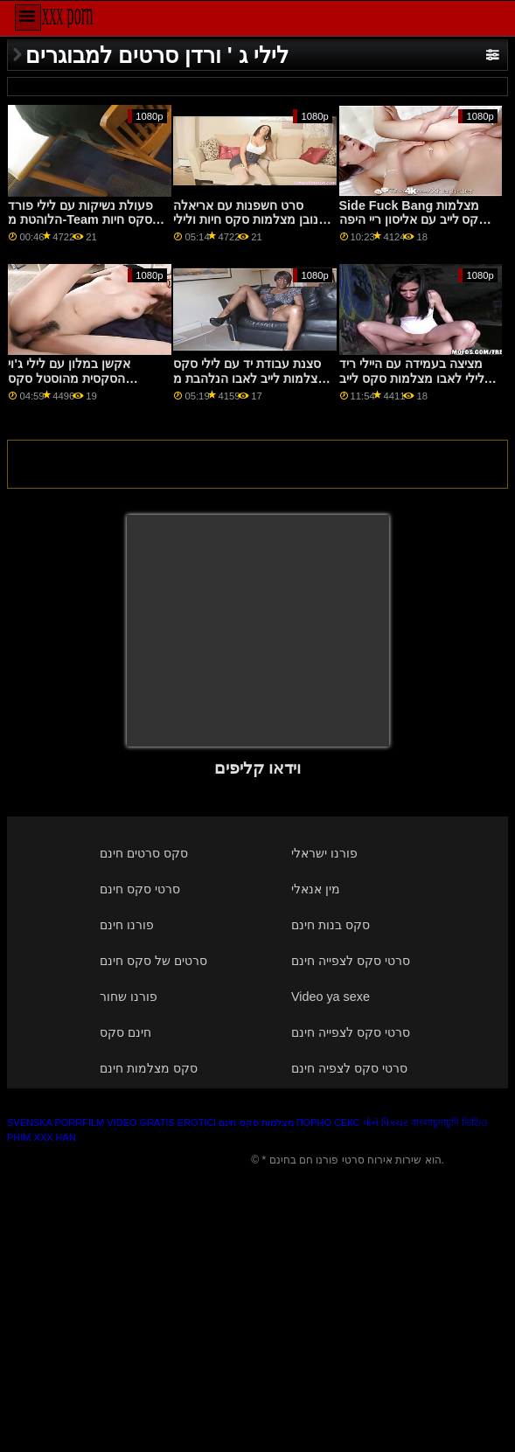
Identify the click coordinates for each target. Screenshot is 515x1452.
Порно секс (328, 1122)
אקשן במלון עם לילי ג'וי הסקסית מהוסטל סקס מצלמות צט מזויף (68, 378)
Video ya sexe (330, 997)
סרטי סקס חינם (140, 889)
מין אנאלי (315, 889)
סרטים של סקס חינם (153, 961)
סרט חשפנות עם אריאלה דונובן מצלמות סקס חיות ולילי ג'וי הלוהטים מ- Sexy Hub (251, 219)
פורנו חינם (127, 925)
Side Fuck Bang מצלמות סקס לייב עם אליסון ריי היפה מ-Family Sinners (413, 219)
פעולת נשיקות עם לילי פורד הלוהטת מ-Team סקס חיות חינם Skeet (80, 219)
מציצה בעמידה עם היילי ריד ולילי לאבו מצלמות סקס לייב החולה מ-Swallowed (413, 378)
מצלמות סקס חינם (256, 1122)
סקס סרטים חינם (144, 853)
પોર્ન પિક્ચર (385, 1122)
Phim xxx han (41, 1137)
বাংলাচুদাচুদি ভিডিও (449, 1122)
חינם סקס (125, 1032)
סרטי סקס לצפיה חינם (349, 1068)
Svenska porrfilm (55, 1122)
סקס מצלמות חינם (149, 1068)
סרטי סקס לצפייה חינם (350, 961)
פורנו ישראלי (324, 853)
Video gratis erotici (161, 1122)
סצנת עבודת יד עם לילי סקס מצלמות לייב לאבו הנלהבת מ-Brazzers (252, 378)
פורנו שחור (128, 997)
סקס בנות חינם (330, 925)
